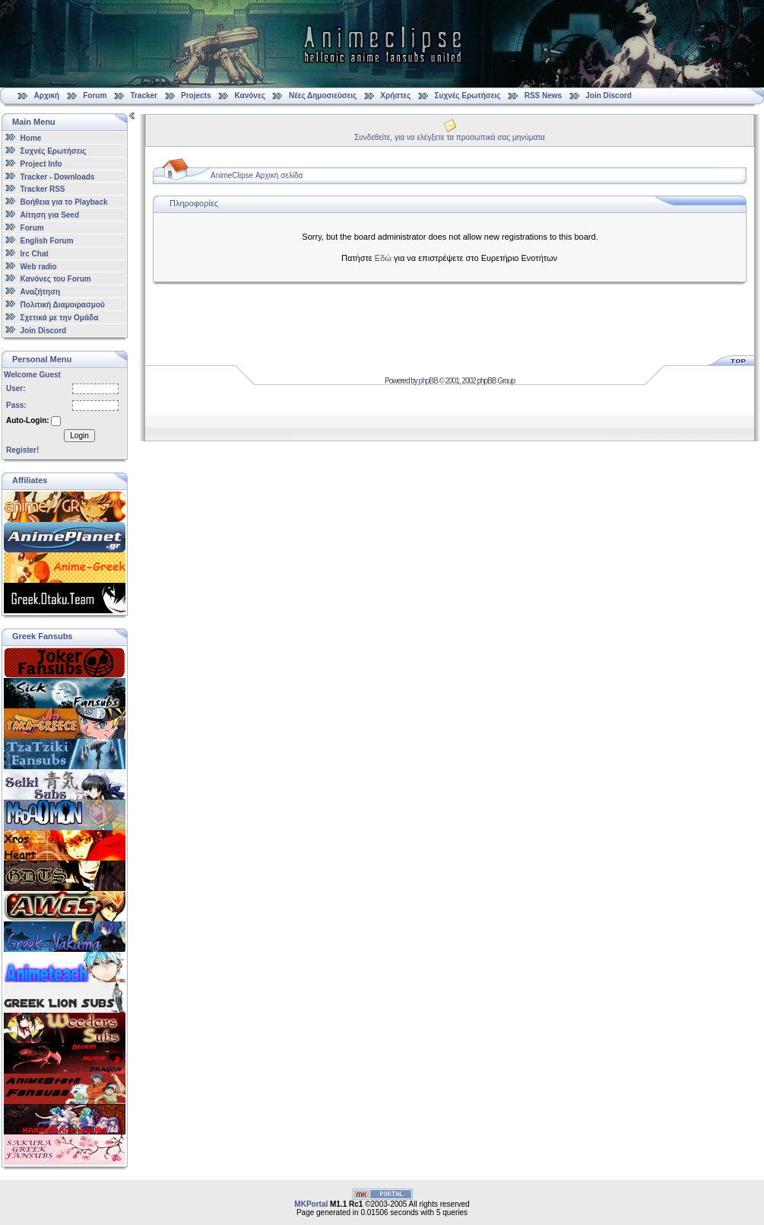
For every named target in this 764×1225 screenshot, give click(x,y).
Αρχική (47, 95)
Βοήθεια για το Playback (64, 202)
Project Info (41, 164)
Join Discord (608, 95)
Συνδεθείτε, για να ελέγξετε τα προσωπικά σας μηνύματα (449, 137)
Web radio (39, 266)
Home (31, 138)
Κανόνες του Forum (56, 279)
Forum (94, 95)
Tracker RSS (43, 189)
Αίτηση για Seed (50, 215)
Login (79, 435)
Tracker (143, 95)
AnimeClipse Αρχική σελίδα (257, 175)
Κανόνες (250, 95)
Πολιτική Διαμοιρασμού (63, 305)
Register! (22, 450)
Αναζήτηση (41, 292)
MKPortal (311, 1204)
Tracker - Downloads (58, 176)
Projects (196, 95)
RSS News (543, 95)
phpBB (428, 381)
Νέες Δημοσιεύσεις (323, 95)
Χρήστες (395, 95)
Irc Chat (35, 254)
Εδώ (383, 257)
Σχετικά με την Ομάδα (60, 317)
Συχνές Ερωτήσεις (469, 95)
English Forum (47, 241)
